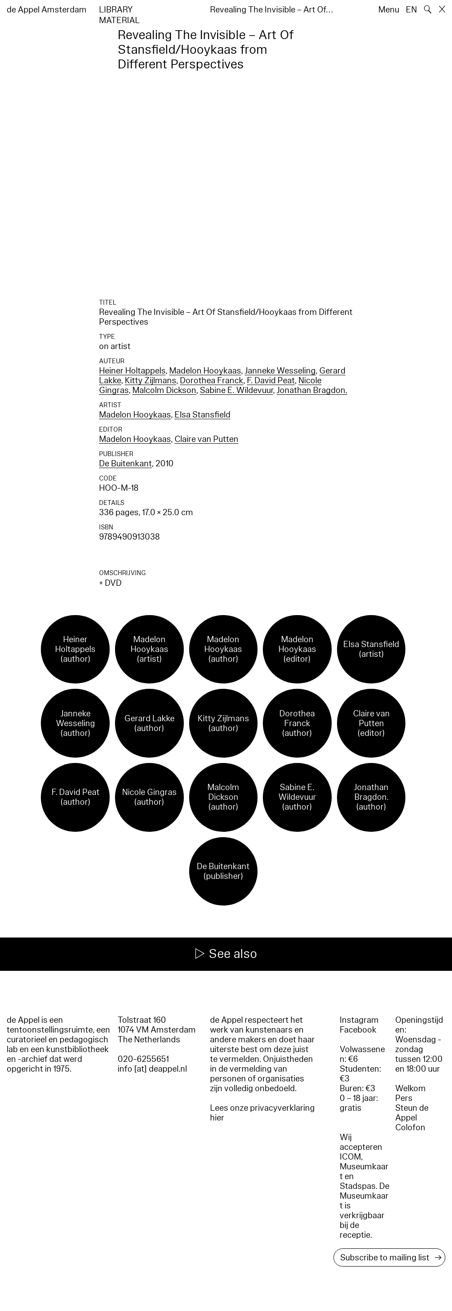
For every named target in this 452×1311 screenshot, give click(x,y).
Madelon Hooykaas (205, 371)
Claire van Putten (206, 439)
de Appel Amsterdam (47, 10)
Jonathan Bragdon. (312, 390)
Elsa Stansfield (202, 415)
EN (411, 10)
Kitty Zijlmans (150, 380)
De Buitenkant (125, 463)
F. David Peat (271, 380)
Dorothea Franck (211, 380)
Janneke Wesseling (280, 371)
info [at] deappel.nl (152, 1069)
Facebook (358, 1030)
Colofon (410, 1127)
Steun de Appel (411, 1113)
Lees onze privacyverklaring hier (262, 1113)
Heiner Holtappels (132, 371)
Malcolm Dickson (164, 390)
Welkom (410, 1088)
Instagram (359, 1020)
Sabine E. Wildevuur (236, 390)
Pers (403, 1098)
